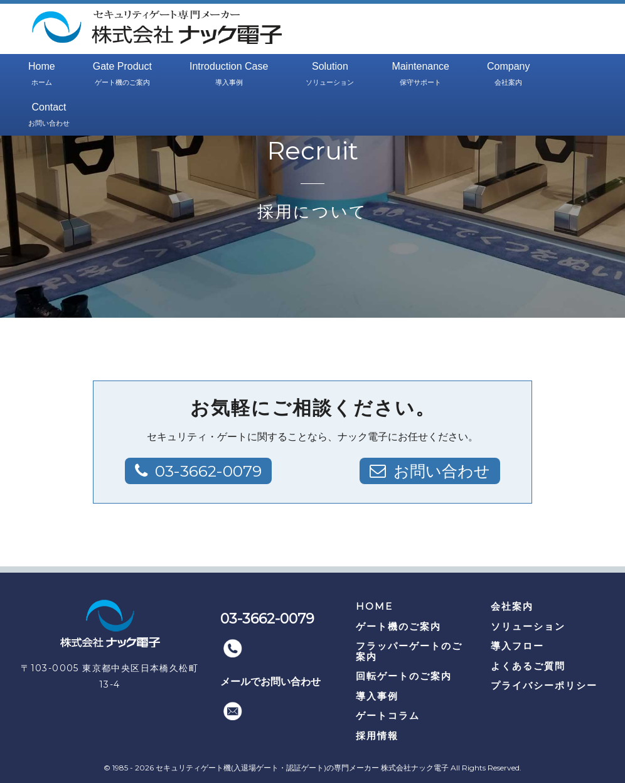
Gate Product (122, 75)
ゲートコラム (388, 715)
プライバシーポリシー (544, 685)
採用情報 (377, 736)
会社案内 (512, 606)
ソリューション (528, 626)
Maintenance (420, 75)
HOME (374, 606)
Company (508, 75)
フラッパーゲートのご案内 (409, 651)
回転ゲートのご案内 (404, 676)
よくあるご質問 (528, 666)
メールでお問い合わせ (270, 682)
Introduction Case (229, 75)
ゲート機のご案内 (398, 626)
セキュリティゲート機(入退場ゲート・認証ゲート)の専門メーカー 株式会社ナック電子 (302, 767)
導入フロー (517, 646)
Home (41, 75)
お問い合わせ (440, 471)
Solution (330, 75)
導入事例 (377, 696)
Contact (49, 115)
